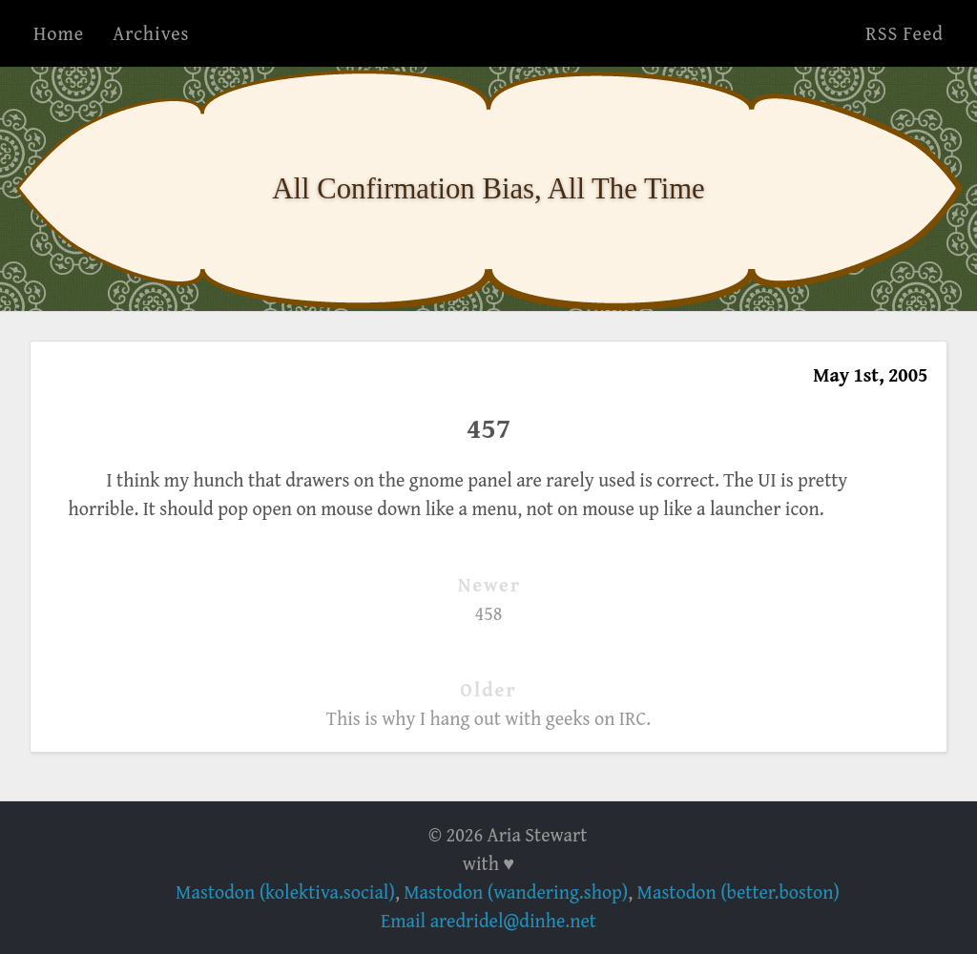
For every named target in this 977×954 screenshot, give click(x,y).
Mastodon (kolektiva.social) (285, 891)
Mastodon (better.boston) (738, 891)
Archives (151, 33)
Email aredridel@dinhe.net (488, 920)
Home (58, 33)
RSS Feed (904, 33)
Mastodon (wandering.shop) (516, 891)
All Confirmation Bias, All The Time (488, 189)
